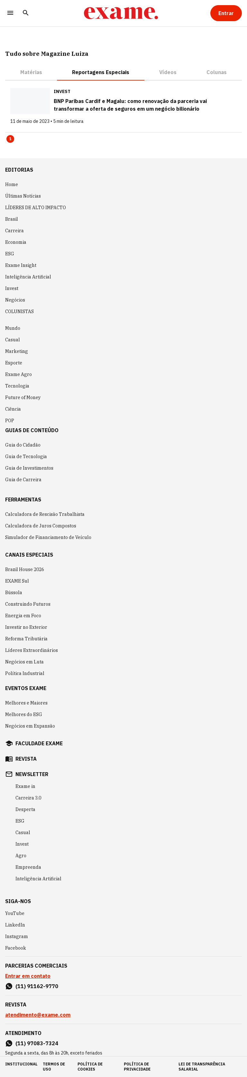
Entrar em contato (27, 976)
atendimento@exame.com (37, 1015)
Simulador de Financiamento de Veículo (48, 537)
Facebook (15, 948)
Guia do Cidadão (23, 445)
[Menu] (10, 13)
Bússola (13, 592)
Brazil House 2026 (24, 569)
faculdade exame (39, 743)
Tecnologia (17, 386)
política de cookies (90, 1067)
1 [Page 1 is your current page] (10, 138)
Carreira (14, 231)
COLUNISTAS (19, 311)
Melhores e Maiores (26, 703)
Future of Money (23, 397)
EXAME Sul (17, 581)
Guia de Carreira (23, 480)
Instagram (16, 936)
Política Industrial (24, 673)
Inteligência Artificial (28, 277)
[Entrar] (226, 13)
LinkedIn (15, 925)
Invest (11, 288)
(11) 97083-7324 (36, 1043)
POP (9, 420)
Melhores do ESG (23, 714)
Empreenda (28, 867)
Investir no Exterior (26, 627)
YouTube (14, 913)
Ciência (13, 409)
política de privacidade (137, 1067)
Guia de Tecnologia (26, 456)
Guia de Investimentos (29, 468)
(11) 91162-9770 (36, 986)
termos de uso (54, 1067)
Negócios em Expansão (30, 726)
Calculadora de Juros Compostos (40, 526)
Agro (20, 856)
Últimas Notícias (23, 196)
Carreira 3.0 (28, 798)
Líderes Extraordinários (31, 650)
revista (26, 759)
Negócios (15, 300)
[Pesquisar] (26, 13)
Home (11, 184)
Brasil (11, 219)
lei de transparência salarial (201, 1067)
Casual (12, 340)
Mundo (12, 328)
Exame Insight (20, 265)
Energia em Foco (23, 616)
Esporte (13, 363)
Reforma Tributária (26, 639)
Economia (15, 242)
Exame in (25, 786)
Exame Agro (18, 374)
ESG (9, 254)
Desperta (25, 809)
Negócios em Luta (24, 662)
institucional (21, 1064)
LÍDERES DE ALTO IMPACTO (35, 207)
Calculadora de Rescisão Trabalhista (45, 514)
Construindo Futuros (27, 604)
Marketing (16, 351)
